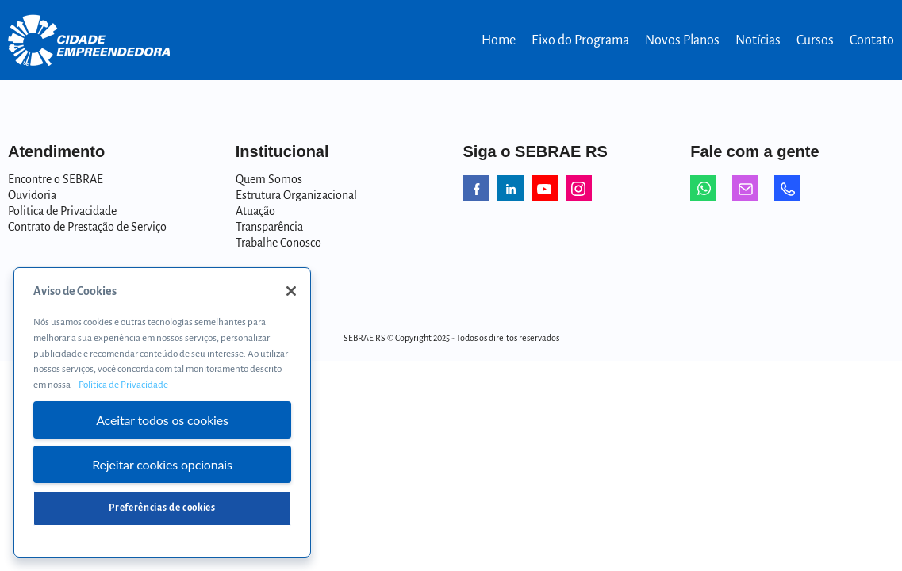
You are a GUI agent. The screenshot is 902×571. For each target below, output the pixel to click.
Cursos (815, 40)
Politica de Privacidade (62, 211)
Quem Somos (269, 179)
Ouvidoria (32, 195)
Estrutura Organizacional (296, 195)
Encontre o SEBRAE (55, 179)
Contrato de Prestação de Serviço (87, 226)
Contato (872, 40)
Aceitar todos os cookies (162, 419)
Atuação (255, 211)
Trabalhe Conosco (278, 242)
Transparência (269, 226)
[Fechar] (291, 291)
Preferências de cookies (162, 508)
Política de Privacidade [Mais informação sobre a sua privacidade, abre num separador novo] (123, 385)
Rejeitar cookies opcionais (162, 464)
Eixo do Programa (580, 40)
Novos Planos (682, 40)
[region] (162, 412)
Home (499, 40)
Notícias (758, 40)
